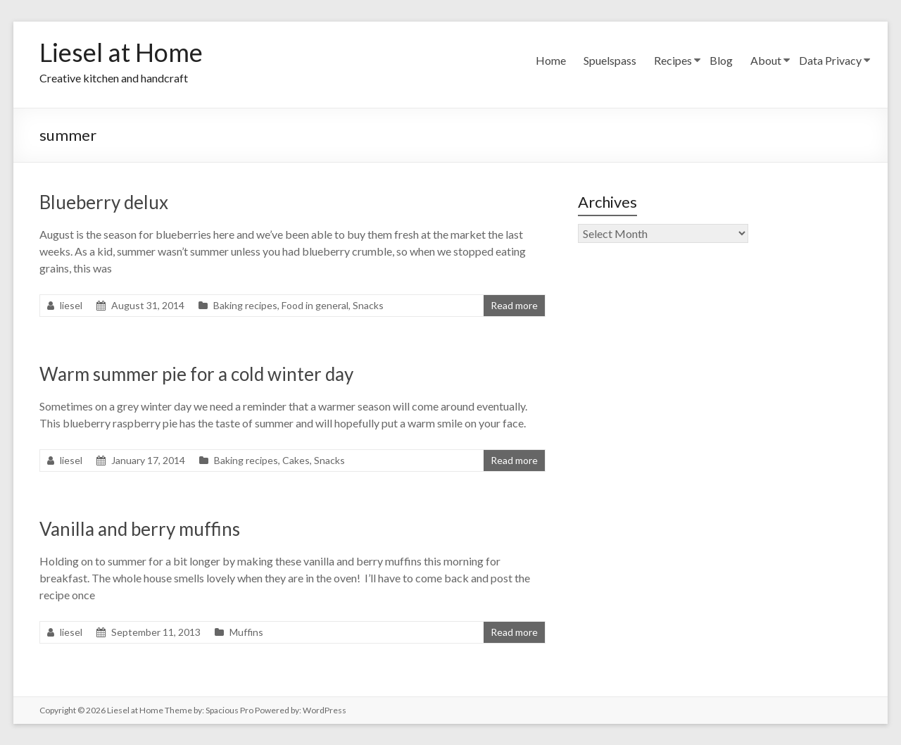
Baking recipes (245, 305)
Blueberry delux (103, 202)
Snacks (368, 305)
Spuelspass (610, 60)
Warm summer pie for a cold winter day (196, 374)
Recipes (673, 60)
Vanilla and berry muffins (139, 529)
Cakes (296, 460)
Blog (721, 60)
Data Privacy (830, 60)
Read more (514, 305)
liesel (71, 305)
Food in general (315, 305)
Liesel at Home (121, 52)
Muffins (246, 632)
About (765, 60)
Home (551, 60)
